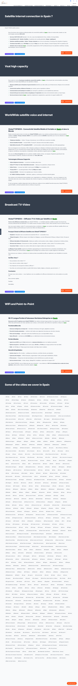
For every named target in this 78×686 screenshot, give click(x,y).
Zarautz (20, 511)
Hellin (51, 463)
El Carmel (53, 632)
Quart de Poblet (54, 473)
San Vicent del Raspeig (23, 409)
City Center (47, 629)
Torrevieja (8, 403)
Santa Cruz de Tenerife (23, 412)
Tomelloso (52, 403)
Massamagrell (9, 444)
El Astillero (15, 594)
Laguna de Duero (10, 581)
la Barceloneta (52, 610)
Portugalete (26, 556)
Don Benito (24, 473)
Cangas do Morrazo (19, 603)
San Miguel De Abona (37, 415)
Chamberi (29, 629)
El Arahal (66, 470)
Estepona (8, 470)
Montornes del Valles (33, 565)
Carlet (30, 482)
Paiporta (65, 431)
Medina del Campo (10, 571)
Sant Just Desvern (10, 533)
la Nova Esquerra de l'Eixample (13, 651)
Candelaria (54, 482)
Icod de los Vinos (15, 463)
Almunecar (8, 498)
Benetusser (51, 489)
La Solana (63, 454)
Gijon (14, 587)
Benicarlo (30, 610)
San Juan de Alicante (11, 419)
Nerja (54, 435)
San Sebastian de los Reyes (40, 536)
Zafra (13, 396)
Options (56, 5)
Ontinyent (22, 435)
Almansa (55, 498)
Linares (8, 454)
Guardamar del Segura (11, 466)
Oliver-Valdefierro (42, 635)
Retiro (54, 629)
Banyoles (34, 613)
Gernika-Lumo (44, 584)
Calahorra (16, 607)
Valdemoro (38, 521)
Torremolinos (34, 403)
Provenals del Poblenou (32, 648)
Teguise (20, 406)
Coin (36, 476)
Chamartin (18, 600)
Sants (70, 530)
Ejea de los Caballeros (32, 594)
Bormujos (23, 489)
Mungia (68, 562)
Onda (29, 435)
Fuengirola (61, 466)
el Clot (48, 597)
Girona (27, 587)
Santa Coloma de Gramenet (25, 536)
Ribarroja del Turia (22, 425)
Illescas (40, 581)
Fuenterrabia (64, 587)
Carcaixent (38, 482)
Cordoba (17, 476)
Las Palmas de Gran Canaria (52, 454)
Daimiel (38, 473)
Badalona (50, 613)
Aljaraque (63, 498)
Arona (15, 495)
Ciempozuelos (9, 600)
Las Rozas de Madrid (18, 578)
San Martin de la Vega (22, 540)
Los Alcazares (30, 450)
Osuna (8, 435)
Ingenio (70, 460)
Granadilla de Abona (30, 466)
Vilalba (8, 517)
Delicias (16, 635)
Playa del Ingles (21, 622)
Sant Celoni (62, 543)
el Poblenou (46, 632)
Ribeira (8, 552)
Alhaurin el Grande (17, 501)
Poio (19, 556)
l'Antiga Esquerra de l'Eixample (50, 645)
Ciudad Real (43, 476)
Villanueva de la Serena (52, 396)
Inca (7, 463)
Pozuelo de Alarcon (10, 556)
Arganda (20, 616)
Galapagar (55, 587)
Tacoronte (45, 406)
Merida (45, 441)
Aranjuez (38, 616)
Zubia (7, 396)
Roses (59, 549)
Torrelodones (16, 524)
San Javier (21, 419)
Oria (7, 562)
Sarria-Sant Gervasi (10, 626)
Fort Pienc (59, 635)
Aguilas (51, 508)
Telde (13, 406)
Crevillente (63, 473)
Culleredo (56, 594)
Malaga (15, 447)
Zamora (34, 511)
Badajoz (34, 492)
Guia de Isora (66, 463)
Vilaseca (48, 517)
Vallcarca (20, 638)
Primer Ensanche (53, 642)
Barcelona (61, 610)
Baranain (16, 613)
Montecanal (32, 635)
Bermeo (8, 610)
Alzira (27, 505)
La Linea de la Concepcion (66, 457)
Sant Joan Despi (60, 540)
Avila (7, 616)
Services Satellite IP (18, 5)
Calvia (31, 486)
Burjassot (15, 489)
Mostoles (8, 565)
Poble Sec (69, 629)
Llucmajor (60, 450)
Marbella (39, 444)
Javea (42, 460)
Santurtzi (63, 530)
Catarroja (29, 479)
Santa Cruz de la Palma (37, 412)
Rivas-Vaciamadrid (48, 521)
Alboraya (8, 508)
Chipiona (65, 476)
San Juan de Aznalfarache (64, 415)
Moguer (19, 441)
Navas (67, 654)
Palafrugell (57, 559)
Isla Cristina (62, 460)
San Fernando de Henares (12, 543)
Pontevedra (42, 556)
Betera (30, 489)
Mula (14, 438)
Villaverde (20, 514)
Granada (40, 466)
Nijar (48, 435)
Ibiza (24, 463)
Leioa (65, 575)
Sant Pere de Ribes (10, 540)
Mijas (39, 441)
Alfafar (65, 501)
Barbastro (8, 613)
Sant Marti (40, 626)
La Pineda (62, 578)
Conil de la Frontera (27, 476)
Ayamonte (41, 492)
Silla (7, 409)
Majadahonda (9, 575)
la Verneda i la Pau (28, 657)
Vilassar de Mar (49, 540)
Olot (20, 562)
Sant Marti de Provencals (41, 638)
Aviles (70, 613)
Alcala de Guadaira (66, 505)
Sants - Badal (32, 651)
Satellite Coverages (29, 5)
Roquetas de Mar (47, 422)
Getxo (53, 584)
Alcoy (21, 505)
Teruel (21, 527)
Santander (49, 533)
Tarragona (48, 527)
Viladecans (56, 517)
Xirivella (58, 476)
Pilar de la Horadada (18, 431)
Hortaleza (22, 584)
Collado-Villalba (40, 597)
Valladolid (30, 521)
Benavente (38, 610)
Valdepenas (32, 400)
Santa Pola (42, 409)
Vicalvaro (8, 521)
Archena (40, 495)
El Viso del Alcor (17, 470)
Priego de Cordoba (54, 428)
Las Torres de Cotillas (38, 454)
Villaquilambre (29, 514)
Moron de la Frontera (37, 438)
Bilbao (68, 607)
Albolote (15, 508)
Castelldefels (37, 600)
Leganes (8, 578)
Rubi (53, 549)
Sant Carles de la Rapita (11, 546)
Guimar (58, 463)
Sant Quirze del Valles (64, 536)
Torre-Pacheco (17, 403)
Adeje (63, 508)
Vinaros (59, 511)
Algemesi (50, 501)
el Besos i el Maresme (52, 657)
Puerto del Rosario (10, 428)
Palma (42, 431)
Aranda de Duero (47, 616)
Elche (59, 470)
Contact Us (74, 5)
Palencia (42, 559)
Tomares (60, 403)
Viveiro (41, 511)
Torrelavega (25, 524)
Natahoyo (31, 645)
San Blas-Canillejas (67, 626)
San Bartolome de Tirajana (58, 419)
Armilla (21, 495)
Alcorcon (27, 619)
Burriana (8, 489)
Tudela (69, 521)
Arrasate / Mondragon (58, 565)
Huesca (66, 581)
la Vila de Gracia (53, 648)
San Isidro (29, 419)
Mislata (33, 441)
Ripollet (66, 549)
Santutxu (51, 635)
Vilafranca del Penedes (30, 517)
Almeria (31, 498)
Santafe (59, 409)
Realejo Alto (40, 425)
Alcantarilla (47, 505)
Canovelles (8, 603)
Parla (17, 559)
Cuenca (64, 594)
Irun (33, 581)
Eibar (42, 594)
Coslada (8, 597)
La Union (27, 454)
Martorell (34, 571)
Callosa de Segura (45, 486)
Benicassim (22, 610)
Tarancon (55, 527)
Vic (68, 517)
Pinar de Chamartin (10, 622)
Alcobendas (36, 619)
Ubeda (53, 400)
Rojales (62, 422)
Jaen (54, 460)
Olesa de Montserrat (29, 562)
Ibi (29, 463)
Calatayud (8, 607)
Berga (14, 610)
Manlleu (56, 571)
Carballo (65, 600)
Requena (32, 425)
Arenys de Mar (29, 616)
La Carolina (16, 460)
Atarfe (49, 492)
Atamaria (56, 492)
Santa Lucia (51, 409)
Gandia (47, 466)
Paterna (35, 431)
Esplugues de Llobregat (27, 591)
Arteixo (14, 616)
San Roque (57, 412)
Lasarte (28, 578)
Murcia (8, 438)
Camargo (43, 603)
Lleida (53, 575)
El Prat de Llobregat (63, 591)
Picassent (28, 431)
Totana (59, 400)
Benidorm (43, 489)
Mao (44, 447)
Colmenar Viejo (29, 597)
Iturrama (35, 642)
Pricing (68, 5)
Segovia (21, 530)
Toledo (67, 403)
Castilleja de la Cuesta (39, 479)
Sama (19, 549)
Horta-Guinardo (21, 626)
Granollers (68, 584)
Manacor (8, 447)
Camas (24, 486)
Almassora (48, 498)
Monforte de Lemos (45, 565)
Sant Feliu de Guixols (38, 543)
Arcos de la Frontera (31, 495)
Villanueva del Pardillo (53, 514)
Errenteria (21, 552)
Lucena (51, 447)
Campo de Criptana (64, 482)
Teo (26, 527)
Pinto (65, 556)
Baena (27, 492)
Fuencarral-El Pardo (10, 645)
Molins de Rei (31, 568)
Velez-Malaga (15, 400)
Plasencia (58, 556)
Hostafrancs (9, 632)
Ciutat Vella (49, 626)
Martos (17, 444)
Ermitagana (43, 642)
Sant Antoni (43, 648)
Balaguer (42, 613)
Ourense (13, 562)
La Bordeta (17, 632)
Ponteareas (49, 552)
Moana (39, 568)
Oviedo (65, 559)
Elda (53, 470)
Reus (14, 552)
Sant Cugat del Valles (51, 543)
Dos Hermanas (15, 473)
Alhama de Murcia (40, 501)
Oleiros (38, 562)
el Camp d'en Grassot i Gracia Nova (14, 654)
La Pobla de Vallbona (42, 428)
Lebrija (20, 454)
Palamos (50, 559)
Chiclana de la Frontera (11, 479)
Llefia (7, 642)
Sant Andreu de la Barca (61, 546)
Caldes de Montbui (59, 603)
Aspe (62, 492)
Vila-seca (40, 517)
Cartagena (8, 482)
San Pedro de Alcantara (24, 415)
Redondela (29, 552)
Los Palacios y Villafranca (62, 447)
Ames (7, 619)
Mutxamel (20, 438)
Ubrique (46, 400)
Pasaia (61, 638)
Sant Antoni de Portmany (21, 422)
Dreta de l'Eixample (10, 638)
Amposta (56, 616)
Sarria (38, 645)
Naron (61, 562)
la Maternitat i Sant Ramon (44, 651)
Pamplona (35, 559)
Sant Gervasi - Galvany (58, 651)
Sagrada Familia (29, 638)
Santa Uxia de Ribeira (11, 536)
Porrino (34, 556)
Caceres (61, 486)
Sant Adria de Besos (10, 549)
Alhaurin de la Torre (29, 501)
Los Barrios (22, 450)
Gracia (8, 587)
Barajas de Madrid (25, 613)
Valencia (23, 400)
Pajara (58, 431)
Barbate (8, 492)
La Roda (22, 457)
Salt (25, 549)
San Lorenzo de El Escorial (36, 540)
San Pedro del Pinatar (11, 415)
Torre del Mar (43, 403)
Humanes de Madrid (57, 581)
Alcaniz (44, 619)
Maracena (47, 444)
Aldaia (8, 505)
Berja (36, 489)
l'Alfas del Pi (62, 632)
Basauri (68, 638)
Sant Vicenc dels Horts (44, 530)
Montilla (47, 438)
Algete (21, 619)
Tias (7, 406)
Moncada (61, 438)
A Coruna (27, 581)
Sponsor (74, 3)
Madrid (17, 575)
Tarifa (26, 406)
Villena (26, 396)
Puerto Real (55, 425)
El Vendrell (16, 521)
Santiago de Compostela (22, 533)
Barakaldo (55, 530)
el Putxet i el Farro (19, 648)
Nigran (45, 562)
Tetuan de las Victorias (11, 527)
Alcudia (14, 505)
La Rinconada (31, 457)
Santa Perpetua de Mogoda (37, 533)
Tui (63, 521)
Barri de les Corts (22, 661)
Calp (36, 486)
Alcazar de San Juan (36, 505)
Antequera (48, 495)
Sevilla (13, 409)
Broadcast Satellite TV (39, 5)
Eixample (59, 622)
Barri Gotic (61, 629)
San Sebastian (52, 536)
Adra (57, 508)
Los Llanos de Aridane (11, 450)
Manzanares (56, 444)
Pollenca (8, 431)
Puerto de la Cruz (21, 428)
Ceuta (41, 622)
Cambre (36, 603)
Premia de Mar (58, 552)
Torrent (26, 403)
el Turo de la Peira (39, 657)
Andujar (56, 495)
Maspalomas (68, 441)
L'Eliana (8, 460)
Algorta (14, 619)
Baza (68, 489)
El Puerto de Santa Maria (30, 470)
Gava (33, 587)
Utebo (57, 521)
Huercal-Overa (36, 463)
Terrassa (40, 527)
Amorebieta (65, 616)
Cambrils (28, 603)
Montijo (54, 438)
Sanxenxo (68, 540)
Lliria (67, 450)
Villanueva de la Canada (66, 514)
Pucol (47, 425)
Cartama (68, 479)
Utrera (39, 400)
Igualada (47, 581)
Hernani (36, 584)
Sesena (14, 530)
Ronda (55, 422)
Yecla (19, 396)
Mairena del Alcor (36, 447)
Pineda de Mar (9, 559)
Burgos (37, 607)
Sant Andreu (35, 546)
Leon (59, 575)
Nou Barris (62, 619)
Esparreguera (39, 591)
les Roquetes (18, 657)
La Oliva (48, 457)
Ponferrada (50, 556)
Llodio (47, 575)
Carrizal (16, 482)
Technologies (49, 5)
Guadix (21, 466)
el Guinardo (63, 657)
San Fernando (38, 419)
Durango (49, 594)
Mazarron (59, 441)
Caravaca (45, 482)
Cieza (51, 476)
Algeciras (57, 501)
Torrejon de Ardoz (35, 524)
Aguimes (43, 508)
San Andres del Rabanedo (47, 546)
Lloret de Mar (38, 575)
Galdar (54, 466)
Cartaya (61, 479)
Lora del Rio (46, 450)
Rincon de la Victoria (10, 425)
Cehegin (21, 479)
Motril (28, 438)
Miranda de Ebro (48, 568)
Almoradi (16, 498)
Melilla (52, 441)
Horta (29, 584)
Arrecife (8, 495)
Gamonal (40, 587)
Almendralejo (39, 498)
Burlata (31, 607)
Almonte (24, 498)
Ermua (47, 591)
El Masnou (27, 571)
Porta (24, 651)
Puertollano (63, 425)
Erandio (54, 591)
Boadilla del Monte (52, 607)
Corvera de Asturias (16, 642)
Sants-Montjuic (31, 626)
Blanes (62, 607)
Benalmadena (60, 489)
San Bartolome (9, 422)
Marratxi (24, 444)
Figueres (17, 591)
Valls (23, 521)
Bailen (14, 492)
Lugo (23, 575)
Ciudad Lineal (56, 597)
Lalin (69, 578)
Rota (38, 422)
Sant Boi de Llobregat (25, 546)
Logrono (30, 575)
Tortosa (8, 524)
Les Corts (67, 622)
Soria (62, 527)
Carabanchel (38, 629)
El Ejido (47, 470)
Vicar (7, 400)
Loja (53, 450)
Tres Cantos (27, 642)
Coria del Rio (9, 476)
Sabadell (46, 549)
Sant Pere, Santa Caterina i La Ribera (49, 578)
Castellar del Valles (47, 600)
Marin (41, 571)
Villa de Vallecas (22, 645)
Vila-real (42, 396)
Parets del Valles (26, 559)
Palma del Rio (50, 431)
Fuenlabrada (9, 591)
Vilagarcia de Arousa (17, 517)
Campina (8, 486)
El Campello (16, 486)
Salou (31, 549)
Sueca (67, 406)
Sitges (69, 527)
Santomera (34, 409)
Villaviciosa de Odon (10, 514)
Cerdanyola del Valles (32, 530)
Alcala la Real (55, 505)
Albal (22, 508)
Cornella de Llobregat (18, 597)
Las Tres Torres (36, 632)
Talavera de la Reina (35, 406)
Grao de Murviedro (10, 511)
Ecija (7, 473)
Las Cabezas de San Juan (12, 457)
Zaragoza (27, 511)
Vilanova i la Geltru (40, 514)
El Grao (40, 470)
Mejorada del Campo (66, 568)
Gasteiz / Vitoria (50, 511)
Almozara (23, 635)
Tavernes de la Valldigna (56, 406)
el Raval (22, 594)
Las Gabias (8, 635)
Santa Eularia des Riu (11, 412)
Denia (32, 473)
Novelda (41, 435)
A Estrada (19, 581)
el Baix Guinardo (63, 645)
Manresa (48, 571)
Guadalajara (60, 584)
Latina (7, 629)
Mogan (26, 441)
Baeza (21, 492)
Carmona (23, 482)
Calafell (24, 607)
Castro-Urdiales (27, 600)
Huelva (45, 463)
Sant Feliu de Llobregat (25, 543)
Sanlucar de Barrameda (50, 415)
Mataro (20, 571)
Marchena (32, 444)
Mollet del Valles (21, 568)
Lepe (14, 454)
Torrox (66, 400)
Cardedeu (57, 600)
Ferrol (7, 594)
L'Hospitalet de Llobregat (11, 584)
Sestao (8, 530)
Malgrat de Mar (64, 571)
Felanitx (69, 466)
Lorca (39, 450)
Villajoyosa (63, 396)
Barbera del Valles (58, 533)
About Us (62, 5)
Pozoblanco (65, 428)
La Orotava (40, 457)
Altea (62, 495)
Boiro (44, 607)
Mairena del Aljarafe (25, 447)
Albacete (29, 508)
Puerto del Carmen (32, 622)
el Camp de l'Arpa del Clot (57, 654)
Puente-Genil (31, 428)
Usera (14, 629)
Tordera (54, 524)
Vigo (63, 517)
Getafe (20, 587)
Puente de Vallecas (39, 552)
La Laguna (46, 419)
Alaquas (36, 508)
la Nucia (55, 457)
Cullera (45, 473)
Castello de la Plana (52, 479)
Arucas (69, 492)
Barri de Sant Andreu (10, 661)
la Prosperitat (9, 648)
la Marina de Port (29, 654)
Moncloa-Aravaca (50, 622)
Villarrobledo (34, 396)
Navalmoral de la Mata (64, 435)
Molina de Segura (10, 441)
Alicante (8, 501)
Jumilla (23, 460)
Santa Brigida (48, 412)
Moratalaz (16, 565)
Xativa (48, 460)
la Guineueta (9, 657)
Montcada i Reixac (10, 568)
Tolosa (61, 524)
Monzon (23, 565)
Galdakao (47, 587)
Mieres (57, 568)
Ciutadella (65, 597)
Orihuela (14, 435)
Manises (64, 444)
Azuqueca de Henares (60, 613)
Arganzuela (57, 626)
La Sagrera (35, 578)
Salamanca (38, 549)
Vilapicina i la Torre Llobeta (41, 654)
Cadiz (54, 486)
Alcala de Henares (53, 619)
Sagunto (32, 422)
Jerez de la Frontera (33, 460)
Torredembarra (46, 524)
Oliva (35, 435)
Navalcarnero (53, 562)
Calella (51, 603)
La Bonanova (26, 632)
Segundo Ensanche (63, 642)
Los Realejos (53, 638)
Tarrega (33, 527)
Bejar (45, 610)
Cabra (68, 486)
